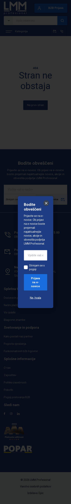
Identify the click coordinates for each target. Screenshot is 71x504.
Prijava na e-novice (35, 282)
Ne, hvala (35, 297)
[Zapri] (46, 203)
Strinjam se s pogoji (37, 267)
